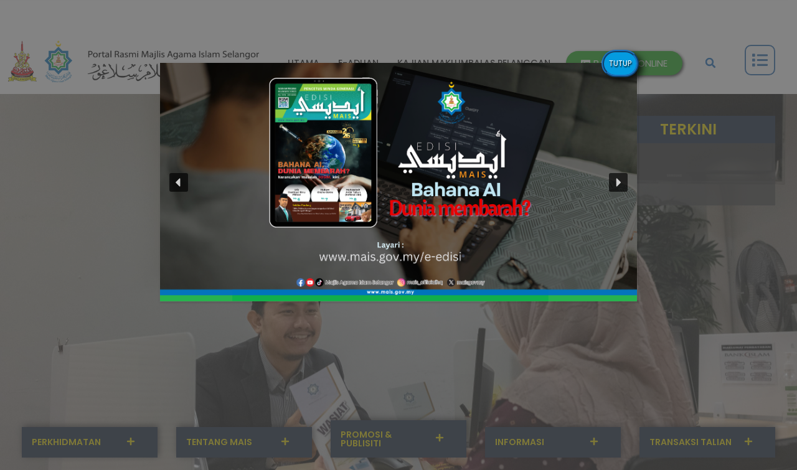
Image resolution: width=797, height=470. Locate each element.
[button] (398, 182)
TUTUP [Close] (620, 63)
